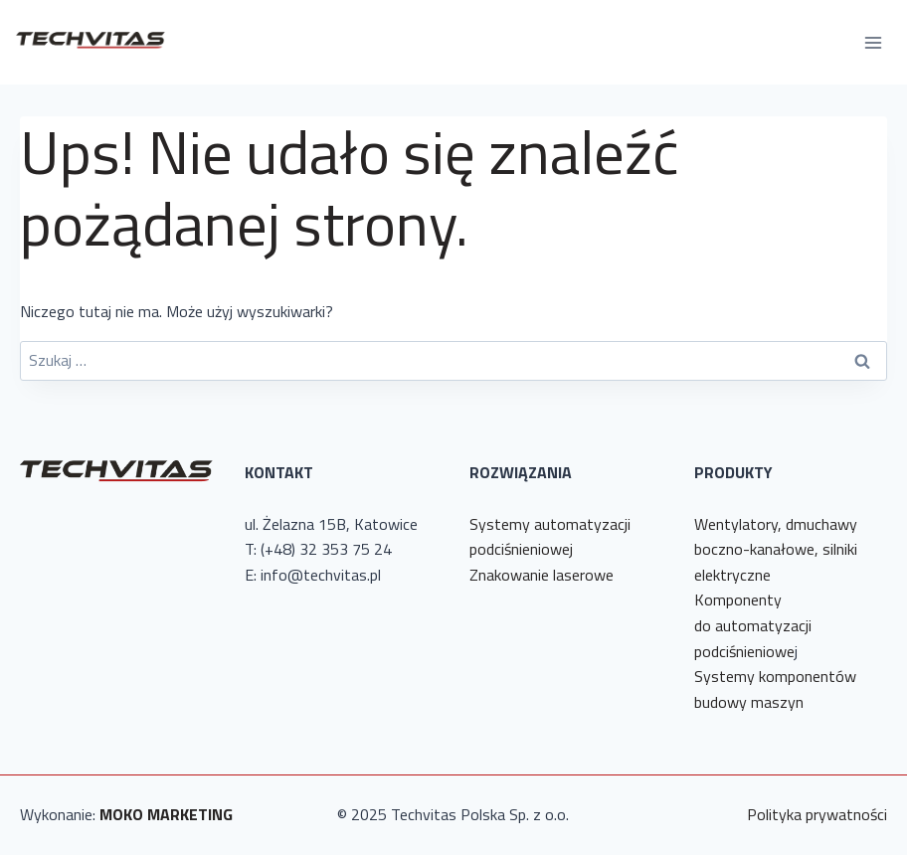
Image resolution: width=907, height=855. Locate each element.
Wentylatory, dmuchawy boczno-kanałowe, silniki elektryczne (775, 549)
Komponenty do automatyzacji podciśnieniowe (753, 625)
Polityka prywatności (817, 814)
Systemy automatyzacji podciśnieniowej (550, 537)
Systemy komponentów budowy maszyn (775, 689)
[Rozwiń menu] (872, 42)
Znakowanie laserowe (541, 575)
